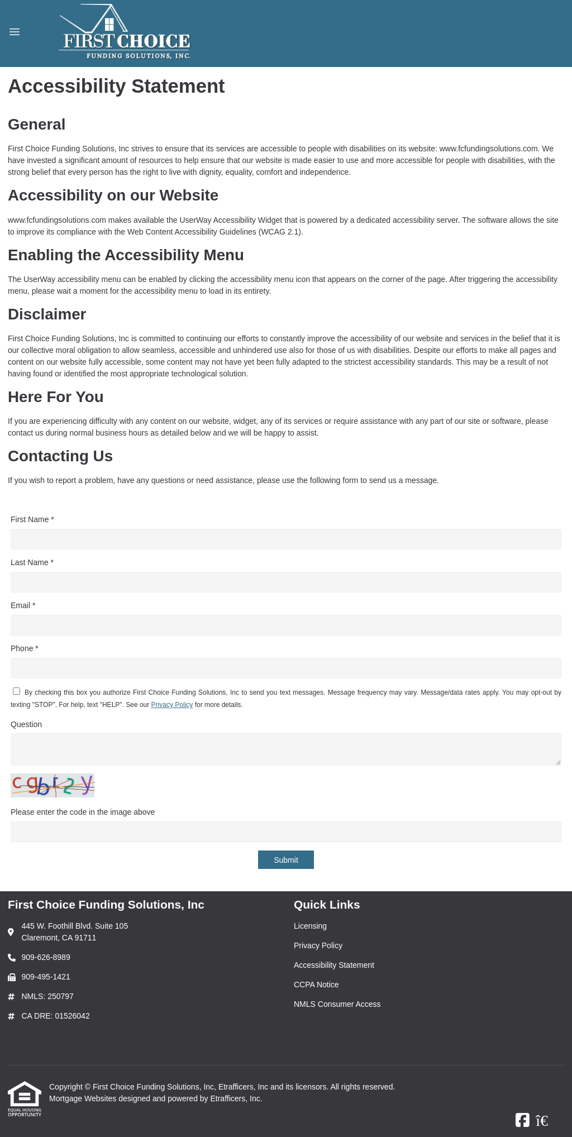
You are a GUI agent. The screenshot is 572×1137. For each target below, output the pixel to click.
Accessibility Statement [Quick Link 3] (334, 965)
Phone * (25, 648)
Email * (23, 605)
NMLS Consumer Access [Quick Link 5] (337, 1004)
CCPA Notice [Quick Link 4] (316, 984)
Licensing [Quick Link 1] (310, 925)
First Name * (32, 519)
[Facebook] (523, 1120)
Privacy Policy (172, 705)
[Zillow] (548, 1120)
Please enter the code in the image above (83, 812)
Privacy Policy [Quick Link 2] (318, 945)
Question (26, 724)
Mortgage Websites (83, 1098)
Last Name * (32, 562)
